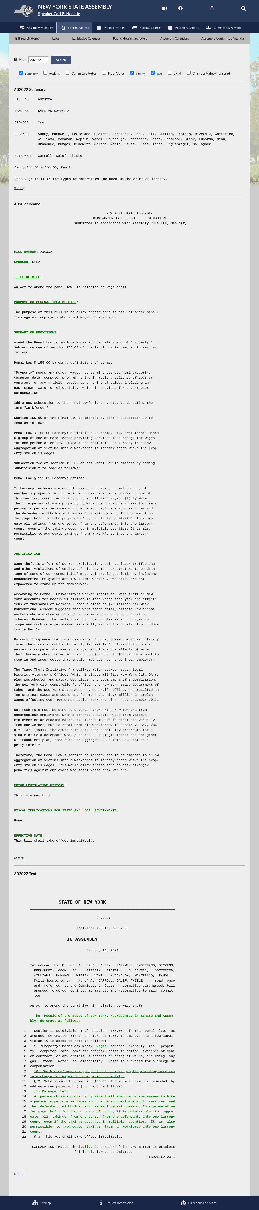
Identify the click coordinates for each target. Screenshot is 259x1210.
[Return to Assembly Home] (70, 12)
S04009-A (62, 119)
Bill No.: (19, 66)
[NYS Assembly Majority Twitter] (189, 9)
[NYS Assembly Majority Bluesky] (222, 9)
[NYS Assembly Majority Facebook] (173, 9)
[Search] (238, 9)
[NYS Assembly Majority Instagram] (206, 9)
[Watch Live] (157, 9)
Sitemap (41, 1202)
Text (161, 82)
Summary (31, 82)
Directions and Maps (198, 1202)
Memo (141, 82)
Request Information (115, 1202)
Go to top (19, 197)
